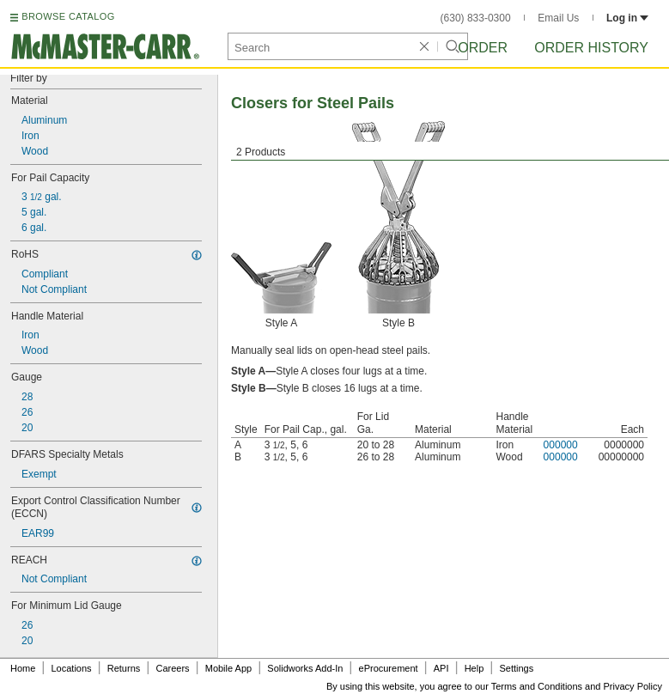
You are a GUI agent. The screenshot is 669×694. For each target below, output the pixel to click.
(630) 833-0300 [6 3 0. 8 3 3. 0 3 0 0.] (476, 18)
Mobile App (228, 668)
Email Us (558, 18)
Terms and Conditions (536, 686)
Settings (516, 668)
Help (474, 668)
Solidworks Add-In (305, 668)
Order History (591, 47)
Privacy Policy (633, 686)
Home (22, 668)
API (441, 668)
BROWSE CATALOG (67, 16)
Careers (172, 668)
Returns (124, 668)
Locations (72, 668)
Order (483, 47)
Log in (627, 18)
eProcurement (388, 668)
